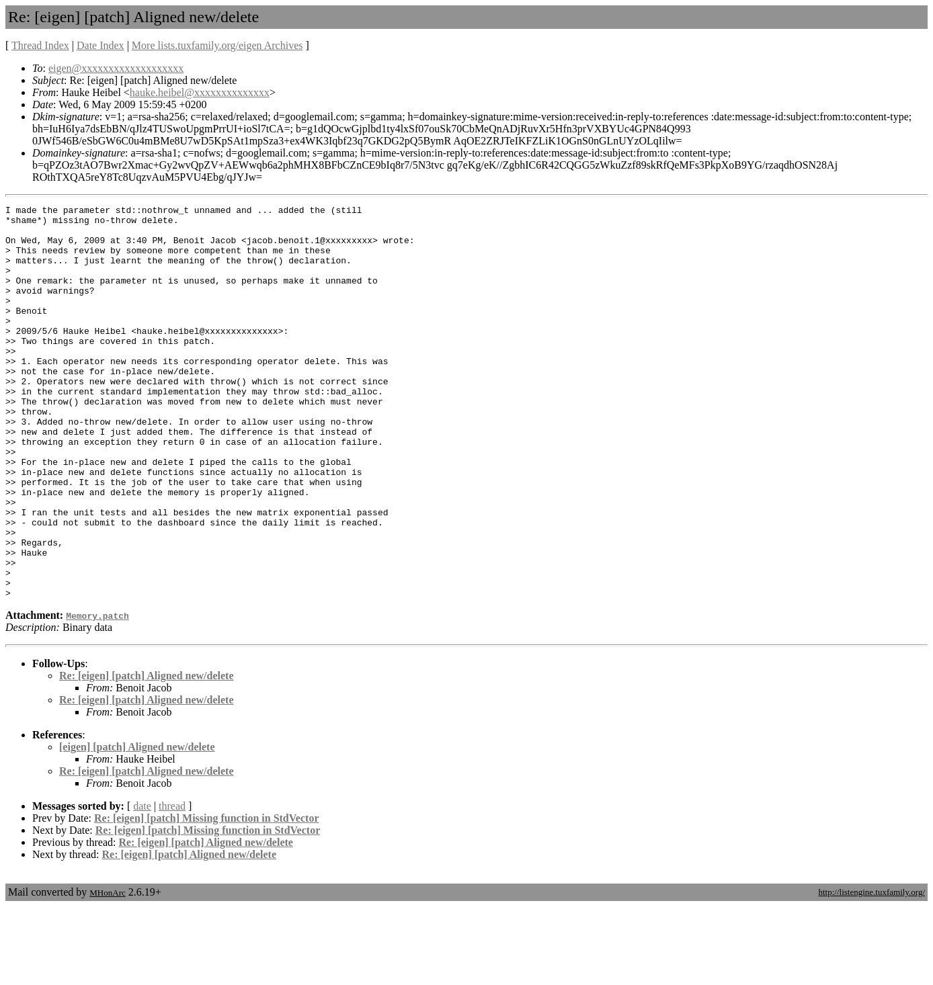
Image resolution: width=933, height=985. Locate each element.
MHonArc (107, 971)
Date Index (100, 45)
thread (172, 884)
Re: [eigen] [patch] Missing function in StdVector (206, 896)
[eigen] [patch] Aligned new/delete (137, 825)
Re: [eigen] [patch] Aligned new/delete (146, 754)
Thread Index (40, 45)
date (142, 884)
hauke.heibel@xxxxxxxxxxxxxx (200, 92)
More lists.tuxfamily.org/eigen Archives (217, 45)
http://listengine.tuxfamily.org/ (871, 971)
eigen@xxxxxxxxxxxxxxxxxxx (116, 68)
